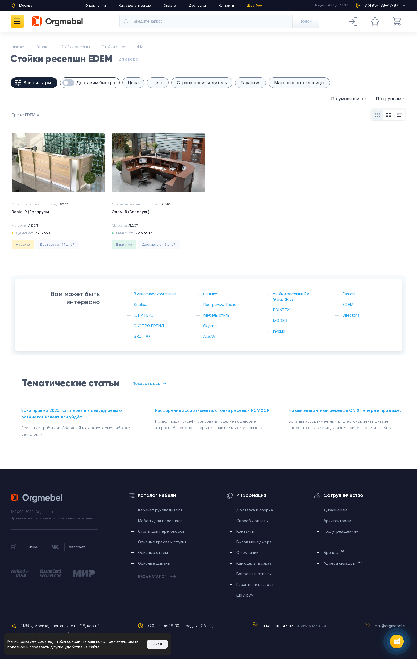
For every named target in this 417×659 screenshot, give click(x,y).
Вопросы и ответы (254, 574)
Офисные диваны (154, 563)
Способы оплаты (252, 520)
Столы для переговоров (161, 531)
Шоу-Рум (254, 5)
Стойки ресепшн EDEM (123, 46)
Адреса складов (343, 562)
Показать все (149, 383)
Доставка (197, 5)
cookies (44, 641)
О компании (95, 5)
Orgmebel (37, 498)
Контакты (226, 5)
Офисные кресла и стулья (162, 542)
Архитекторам (337, 520)
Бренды (334, 552)
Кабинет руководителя (160, 510)
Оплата (170, 5)
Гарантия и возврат (255, 584)
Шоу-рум (244, 595)
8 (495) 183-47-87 (278, 626)
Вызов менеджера (254, 542)
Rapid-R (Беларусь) (30, 211)
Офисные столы (153, 552)
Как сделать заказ (135, 5)
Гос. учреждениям (341, 531)
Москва (25, 5)
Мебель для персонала (160, 520)
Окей (157, 644)
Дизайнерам (335, 510)
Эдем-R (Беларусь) (130, 211)
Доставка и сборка (254, 510)
